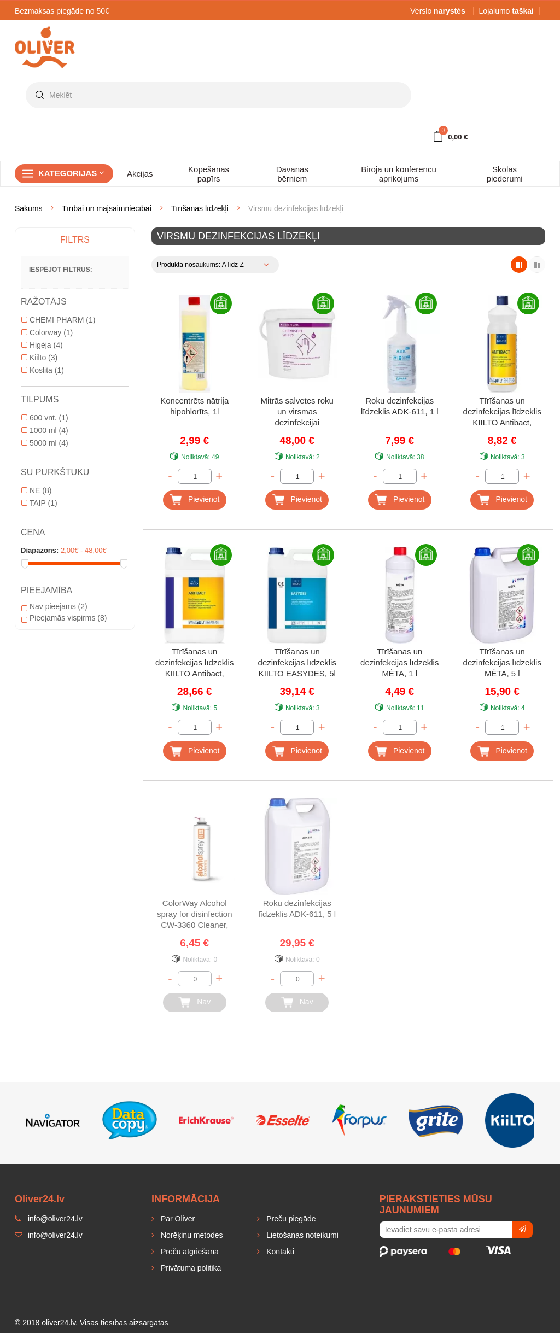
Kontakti (279, 1251)
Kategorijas (71, 173)
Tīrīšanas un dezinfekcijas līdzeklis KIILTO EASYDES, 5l (297, 662)
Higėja (42, 345)
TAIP (39, 503)
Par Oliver (177, 1218)
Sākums (29, 208)
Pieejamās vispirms (64, 617)
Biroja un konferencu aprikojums (398, 174)
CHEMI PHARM (58, 319)
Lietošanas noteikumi (301, 1235)
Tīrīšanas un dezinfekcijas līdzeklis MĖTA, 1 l (399, 662)
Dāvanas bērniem (292, 174)
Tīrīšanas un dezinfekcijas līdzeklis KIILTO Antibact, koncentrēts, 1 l (502, 412)
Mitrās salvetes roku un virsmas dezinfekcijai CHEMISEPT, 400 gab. (297, 412)
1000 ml (44, 430)
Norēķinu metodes (191, 1235)
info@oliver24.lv (49, 1235)
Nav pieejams (54, 606)
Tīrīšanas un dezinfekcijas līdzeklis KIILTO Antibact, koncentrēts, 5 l (194, 663)
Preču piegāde (290, 1218)
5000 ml (44, 443)
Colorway (47, 332)
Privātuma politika (190, 1268)
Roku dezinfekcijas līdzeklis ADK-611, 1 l (400, 406)
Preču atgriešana (189, 1251)
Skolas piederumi (505, 174)
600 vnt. (44, 417)
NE (36, 490)
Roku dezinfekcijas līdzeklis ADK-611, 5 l (297, 908)
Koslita (42, 370)
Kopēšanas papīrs (208, 174)
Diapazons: (40, 550)
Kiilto (39, 357)
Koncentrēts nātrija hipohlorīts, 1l (194, 406)
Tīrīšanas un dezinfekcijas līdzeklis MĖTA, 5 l (502, 662)
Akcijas (140, 173)
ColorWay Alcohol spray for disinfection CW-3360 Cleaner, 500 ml (194, 915)
